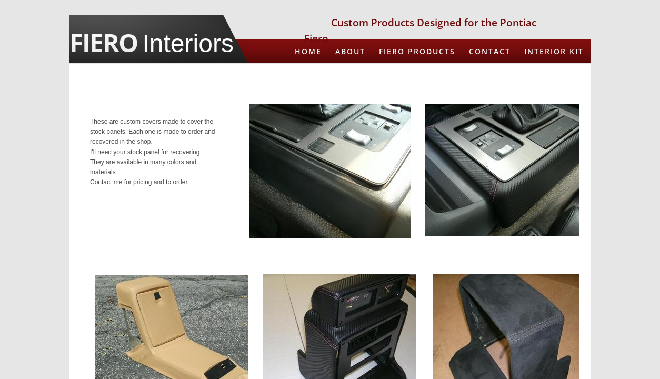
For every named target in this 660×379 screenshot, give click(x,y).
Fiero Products (417, 51)
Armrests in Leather (319, 75)
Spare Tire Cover (542, 99)
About (350, 51)
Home (308, 51)
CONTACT (490, 51)
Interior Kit (554, 51)
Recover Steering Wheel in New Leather (484, 75)
